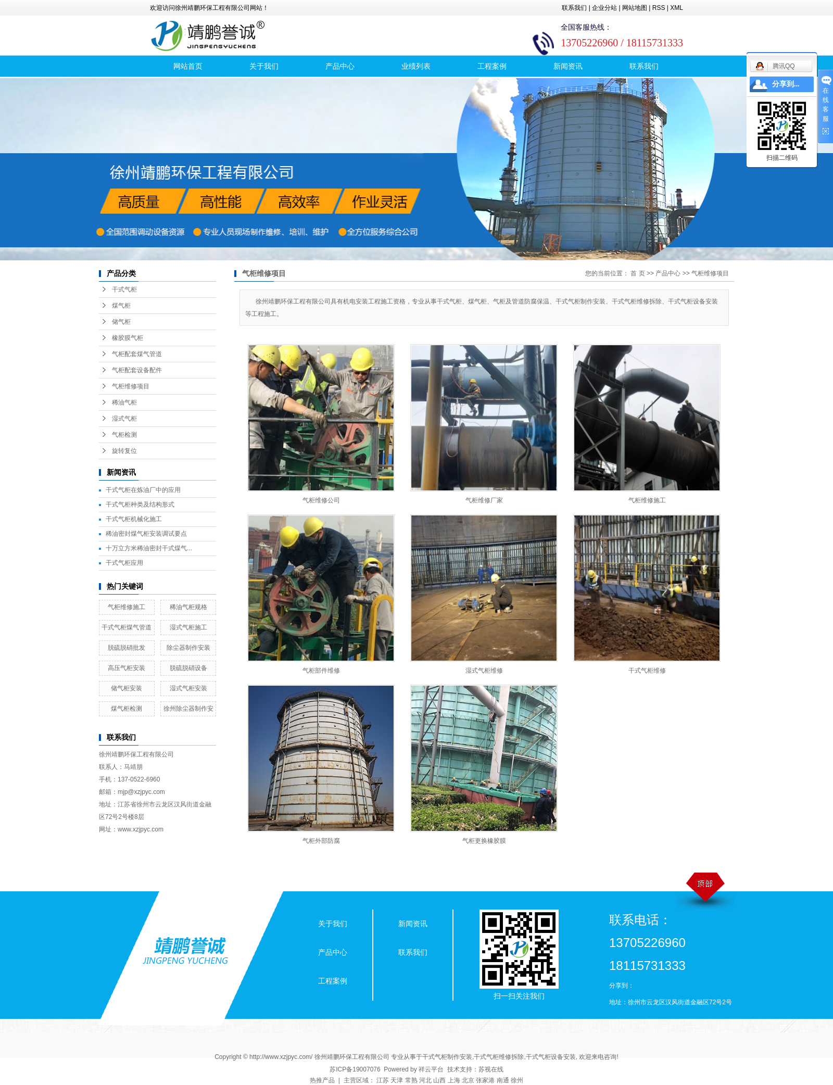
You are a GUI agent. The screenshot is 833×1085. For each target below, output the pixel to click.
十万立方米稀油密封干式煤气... (149, 548)
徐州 (517, 1080)
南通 (503, 1080)
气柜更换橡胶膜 (484, 840)
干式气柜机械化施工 (134, 519)
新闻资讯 (568, 66)
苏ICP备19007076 (355, 1069)
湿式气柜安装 (188, 688)
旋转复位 (124, 451)
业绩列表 (416, 66)
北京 (468, 1080)
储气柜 (121, 321)
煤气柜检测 (126, 708)
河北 (425, 1080)
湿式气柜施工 (188, 627)
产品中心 (340, 66)
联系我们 (574, 7)
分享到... (786, 84)
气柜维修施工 (126, 607)
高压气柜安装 (126, 668)
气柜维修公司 (321, 500)
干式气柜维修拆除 (499, 1057)
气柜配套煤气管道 (137, 354)
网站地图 (634, 7)
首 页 (637, 273)
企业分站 (604, 7)
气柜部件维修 (321, 670)
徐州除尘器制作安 (188, 708)
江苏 (382, 1080)
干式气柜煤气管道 (127, 627)
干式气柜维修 (647, 670)
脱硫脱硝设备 (188, 668)
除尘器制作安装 (188, 647)
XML (676, 7)
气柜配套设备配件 (137, 370)
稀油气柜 (124, 402)
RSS (658, 7)
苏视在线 (490, 1069)
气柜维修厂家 (484, 500)
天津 (396, 1080)
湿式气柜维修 (484, 670)
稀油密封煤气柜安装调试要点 (146, 533)
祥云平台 (431, 1069)
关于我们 (264, 66)
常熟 (411, 1080)
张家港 (485, 1080)
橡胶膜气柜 (127, 338)
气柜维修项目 (130, 386)
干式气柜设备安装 (551, 1057)
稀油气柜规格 (188, 607)
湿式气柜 (124, 418)
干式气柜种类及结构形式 (140, 504)
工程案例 (492, 66)
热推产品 (322, 1080)
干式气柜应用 (124, 562)
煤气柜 (121, 305)
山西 (439, 1080)
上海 (454, 1080)
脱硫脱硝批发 (126, 647)
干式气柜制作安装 (447, 1057)
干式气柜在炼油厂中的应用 (143, 490)
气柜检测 (124, 434)
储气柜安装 (126, 688)
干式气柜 (124, 289)
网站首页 (188, 66)
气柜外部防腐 (321, 840)
